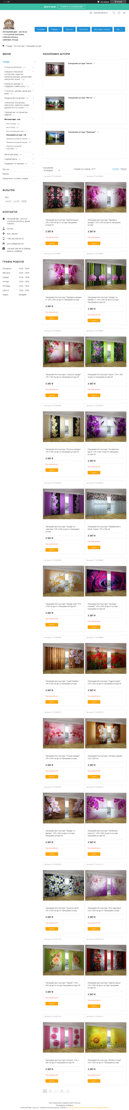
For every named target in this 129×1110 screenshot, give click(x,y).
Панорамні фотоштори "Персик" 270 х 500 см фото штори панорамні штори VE (62, 984)
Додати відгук (118, 13)
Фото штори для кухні (15, 131)
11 (62, 1091)
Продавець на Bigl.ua (64, 1105)
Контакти (83, 29)
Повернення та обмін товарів (15, 178)
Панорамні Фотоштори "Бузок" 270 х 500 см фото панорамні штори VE (105, 375)
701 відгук (105, 2)
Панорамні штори (14, 135)
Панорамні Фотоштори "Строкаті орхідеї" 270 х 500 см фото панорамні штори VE (63, 375)
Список (123, 169)
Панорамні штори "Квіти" (80, 63)
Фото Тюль (10, 127)
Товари (54, 29)
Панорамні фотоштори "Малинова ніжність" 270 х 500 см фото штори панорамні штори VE (103, 833)
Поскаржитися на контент (77, 1107)
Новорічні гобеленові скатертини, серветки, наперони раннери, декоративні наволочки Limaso (18, 75)
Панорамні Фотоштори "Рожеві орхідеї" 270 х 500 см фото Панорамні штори (62, 757)
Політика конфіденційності (99, 1107)
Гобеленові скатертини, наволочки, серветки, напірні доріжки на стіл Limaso (16, 105)
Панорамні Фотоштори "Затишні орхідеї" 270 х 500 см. (105, 757)
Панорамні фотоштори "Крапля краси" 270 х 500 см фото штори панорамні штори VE (62, 222)
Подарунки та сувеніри (14, 163)
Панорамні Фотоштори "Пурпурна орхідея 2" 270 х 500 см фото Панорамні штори (63, 298)
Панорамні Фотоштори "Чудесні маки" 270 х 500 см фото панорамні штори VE (104, 682)
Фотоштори (19, 46)
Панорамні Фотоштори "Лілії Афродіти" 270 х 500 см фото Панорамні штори (104, 909)
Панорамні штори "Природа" (82, 132)
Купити (51, 243)
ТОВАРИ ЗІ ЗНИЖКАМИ (71, 6)
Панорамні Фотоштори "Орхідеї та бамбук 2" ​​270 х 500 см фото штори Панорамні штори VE (103, 299)
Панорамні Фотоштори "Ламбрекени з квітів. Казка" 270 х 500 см (104, 527)
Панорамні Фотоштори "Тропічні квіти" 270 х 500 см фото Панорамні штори (62, 909)
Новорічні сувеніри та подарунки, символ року (14, 85)
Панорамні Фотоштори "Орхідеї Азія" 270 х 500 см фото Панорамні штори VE (63, 605)
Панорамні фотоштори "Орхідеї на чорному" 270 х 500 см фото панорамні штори (62, 529)
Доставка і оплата (102, 29)
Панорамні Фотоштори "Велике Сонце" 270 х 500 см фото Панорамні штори (104, 1061)
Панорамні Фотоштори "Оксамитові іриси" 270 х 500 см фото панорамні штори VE (103, 451)
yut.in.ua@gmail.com (15, 243)
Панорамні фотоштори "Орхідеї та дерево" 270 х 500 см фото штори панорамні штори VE (60, 833)
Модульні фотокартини (14, 98)
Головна (41, 29)
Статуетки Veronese (13, 67)
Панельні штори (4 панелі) (16, 142)
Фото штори (11, 123)
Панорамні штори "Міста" (80, 97)
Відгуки (6, 174)
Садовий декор (10, 159)
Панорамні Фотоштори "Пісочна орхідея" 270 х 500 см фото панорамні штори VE (63, 450)
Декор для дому (11, 154)
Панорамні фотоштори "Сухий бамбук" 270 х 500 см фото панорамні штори (62, 682)
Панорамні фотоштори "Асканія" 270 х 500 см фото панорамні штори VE (61, 1061)
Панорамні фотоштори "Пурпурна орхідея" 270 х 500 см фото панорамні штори (104, 222)
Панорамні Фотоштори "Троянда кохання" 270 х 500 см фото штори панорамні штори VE (103, 606)
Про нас (69, 29)
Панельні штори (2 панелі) (16, 138)
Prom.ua (77, 1103)
